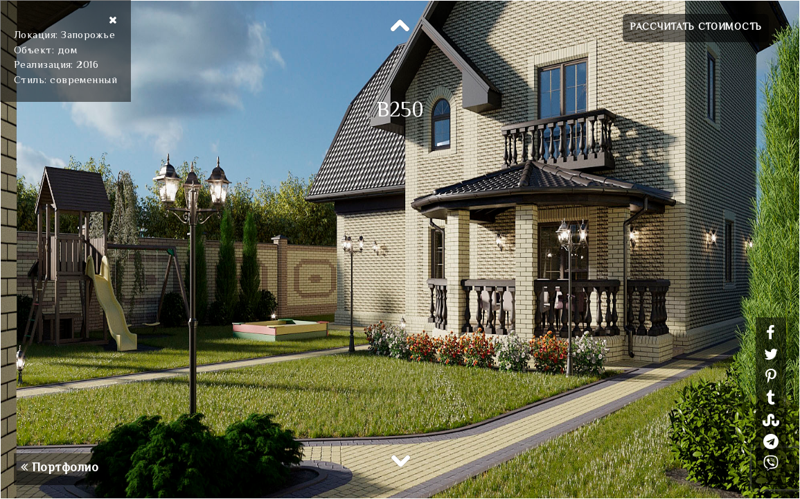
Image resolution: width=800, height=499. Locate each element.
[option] (400, 249)
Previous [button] (400, 26)
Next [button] (400, 460)
